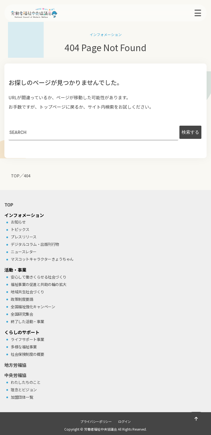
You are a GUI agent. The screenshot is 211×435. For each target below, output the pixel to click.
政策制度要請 (22, 299)
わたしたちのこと (25, 382)
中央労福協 (15, 375)
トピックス (20, 229)
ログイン (124, 421)
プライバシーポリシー (96, 421)
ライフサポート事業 (27, 339)
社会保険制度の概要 (27, 354)
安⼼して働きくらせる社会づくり (38, 277)
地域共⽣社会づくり (27, 291)
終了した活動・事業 (27, 321)
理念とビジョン (24, 389)
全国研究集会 (22, 314)
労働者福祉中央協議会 (100, 429)
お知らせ (18, 222)
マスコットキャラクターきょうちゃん (42, 259)
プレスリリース (24, 236)
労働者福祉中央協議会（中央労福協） (43, 13)
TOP (8, 204)
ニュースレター (24, 251)
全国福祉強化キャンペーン (33, 306)
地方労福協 (15, 365)
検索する (190, 132)
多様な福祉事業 (24, 346)
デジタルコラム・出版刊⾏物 (35, 244)
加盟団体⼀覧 (22, 397)
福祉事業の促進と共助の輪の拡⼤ (38, 284)
